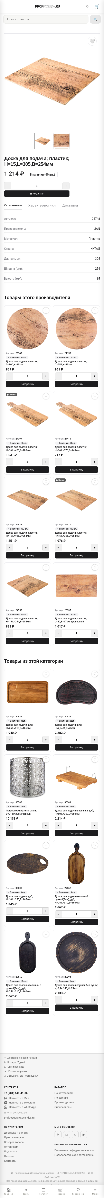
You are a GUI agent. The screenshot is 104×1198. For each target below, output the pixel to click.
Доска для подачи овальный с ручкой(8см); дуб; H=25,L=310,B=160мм (72, 899)
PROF (47, 6)
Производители (64, 1102)
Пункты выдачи (14, 1137)
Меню (95, 1191)
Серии (25, 1191)
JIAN (97, 228)
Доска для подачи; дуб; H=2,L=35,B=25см (68, 726)
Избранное (78, 1191)
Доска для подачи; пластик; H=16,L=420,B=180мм (22, 449)
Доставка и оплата (16, 1132)
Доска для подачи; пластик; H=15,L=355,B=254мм (71, 534)
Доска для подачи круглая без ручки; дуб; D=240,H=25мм (76, 987)
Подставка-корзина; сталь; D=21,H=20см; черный (21, 812)
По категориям (64, 1093)
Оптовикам (11, 1146)
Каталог (43, 1191)
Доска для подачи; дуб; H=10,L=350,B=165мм (19, 898)
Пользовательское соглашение (74, 1154)
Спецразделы (63, 1107)
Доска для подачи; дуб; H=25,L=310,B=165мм (19, 726)
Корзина (60, 1191)
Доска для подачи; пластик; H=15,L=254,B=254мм (22, 620)
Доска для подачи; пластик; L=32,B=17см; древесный (71, 620)
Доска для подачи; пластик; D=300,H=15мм (22, 363)
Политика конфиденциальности (75, 1150)
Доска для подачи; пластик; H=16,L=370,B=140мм (71, 449)
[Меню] (7, 6)
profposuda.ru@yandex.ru (19, 1117)
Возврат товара (14, 1142)
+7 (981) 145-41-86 (16, 1093)
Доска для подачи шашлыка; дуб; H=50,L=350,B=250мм (74, 812)
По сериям (61, 1097)
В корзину (37, 193)
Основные (13, 205)
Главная (8, 1191)
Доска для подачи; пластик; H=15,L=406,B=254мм (22, 534)
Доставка (70, 205)
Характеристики (42, 205)
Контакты (10, 1160)
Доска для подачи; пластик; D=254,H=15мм (71, 363)
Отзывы (9, 1156)
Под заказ (10, 1151)
